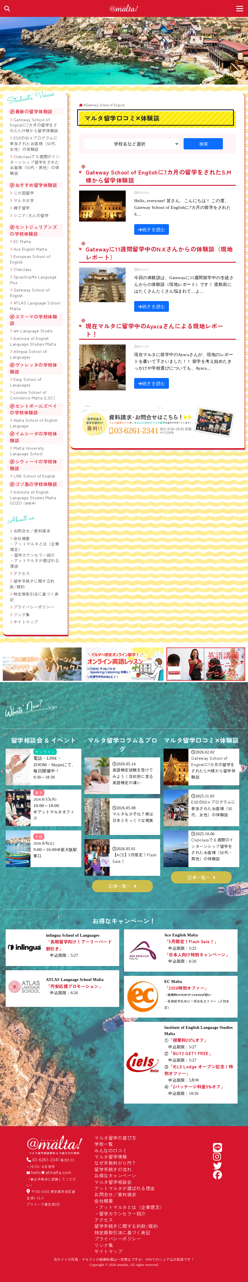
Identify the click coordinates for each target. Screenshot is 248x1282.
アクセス (22, 573)
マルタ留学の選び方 (115, 1137)
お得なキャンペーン (115, 1175)
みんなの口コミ (110, 1150)
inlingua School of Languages (28, 354)
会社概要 (22, 538)
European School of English (30, 259)
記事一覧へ (119, 886)
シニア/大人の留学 (31, 215)
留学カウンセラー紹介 (34, 555)
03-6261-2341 (45, 1159)
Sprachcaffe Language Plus (33, 279)
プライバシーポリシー (34, 607)
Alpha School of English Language (33, 422)
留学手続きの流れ (113, 1169)
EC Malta (22, 241)
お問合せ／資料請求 (32, 531)
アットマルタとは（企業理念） (34, 546)
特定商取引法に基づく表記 (34, 596)
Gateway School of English (30, 292)
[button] (9, 665)
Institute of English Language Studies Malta (33, 341)
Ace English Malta (30, 249)
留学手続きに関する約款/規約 (32, 583)
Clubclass (22, 269)
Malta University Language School (27, 450)
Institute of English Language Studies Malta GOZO (33, 497)
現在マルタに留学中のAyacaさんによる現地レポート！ (154, 330)
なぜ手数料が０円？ (115, 1162)
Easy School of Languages (26, 382)
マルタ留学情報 (110, 1156)
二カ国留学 (24, 193)
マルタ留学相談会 (113, 1182)
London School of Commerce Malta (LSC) (32, 395)
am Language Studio (33, 330)
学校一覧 (103, 1143)
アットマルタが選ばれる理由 (34, 563)
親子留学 (22, 208)
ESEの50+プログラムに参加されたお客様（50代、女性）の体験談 (34, 143)
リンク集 (22, 614)
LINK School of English (34, 476)
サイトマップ (26, 622)
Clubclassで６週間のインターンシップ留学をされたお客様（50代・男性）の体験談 (35, 165)
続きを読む (151, 229)
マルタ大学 (24, 200)
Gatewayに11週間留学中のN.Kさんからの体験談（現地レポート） (159, 253)
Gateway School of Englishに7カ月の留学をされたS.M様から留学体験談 (158, 176)
